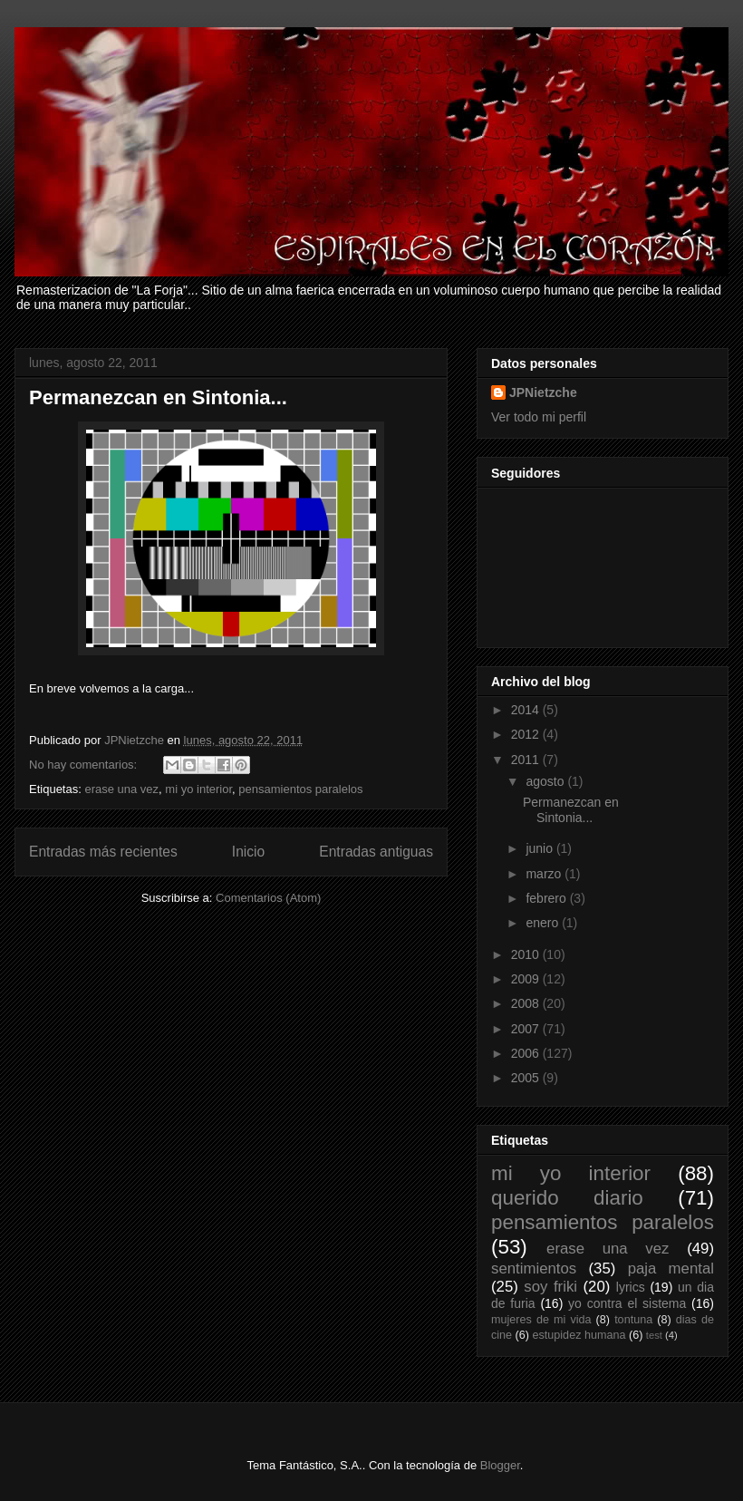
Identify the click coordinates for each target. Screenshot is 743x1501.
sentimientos (533, 1268)
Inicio (248, 851)
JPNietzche (543, 392)
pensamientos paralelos (300, 789)
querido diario (567, 1197)
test (654, 1335)
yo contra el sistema (627, 1303)
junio (540, 848)
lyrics (630, 1287)
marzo (545, 874)
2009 (527, 979)
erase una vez (121, 789)
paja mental (671, 1268)
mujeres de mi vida (541, 1319)
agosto (546, 781)
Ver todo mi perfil (538, 417)
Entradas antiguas (376, 851)
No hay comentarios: (84, 764)
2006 (527, 1053)
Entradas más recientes (103, 851)
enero (544, 922)
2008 (527, 1003)
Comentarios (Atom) (268, 898)
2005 (527, 1077)
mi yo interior (198, 789)
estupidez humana (579, 1335)
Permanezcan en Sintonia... (158, 397)
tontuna (633, 1319)
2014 (527, 709)
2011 (527, 759)
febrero (547, 898)
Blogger (500, 1465)
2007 (527, 1029)
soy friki (550, 1286)
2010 (527, 954)
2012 (527, 734)
